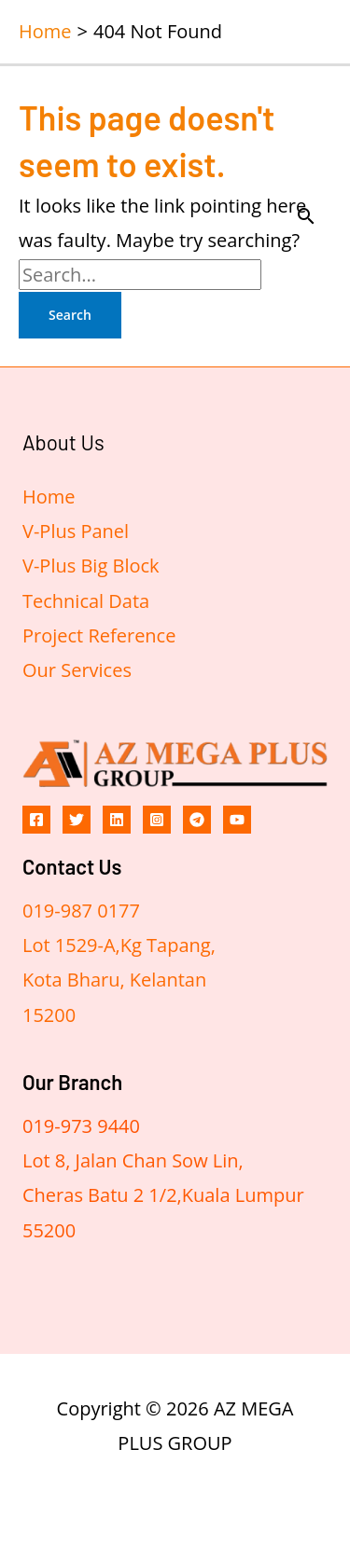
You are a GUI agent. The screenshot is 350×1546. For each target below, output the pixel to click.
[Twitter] (77, 820)
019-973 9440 (81, 1126)
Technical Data (85, 601)
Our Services (77, 670)
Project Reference (98, 635)
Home (49, 496)
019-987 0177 (81, 910)
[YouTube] (237, 820)
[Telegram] (197, 820)
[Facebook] (36, 820)
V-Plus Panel (75, 531)
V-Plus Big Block (91, 565)
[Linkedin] (117, 820)
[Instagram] (157, 820)
